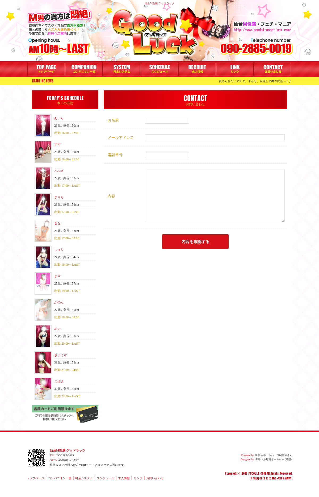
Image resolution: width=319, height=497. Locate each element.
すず (57, 144)
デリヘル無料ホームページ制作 (273, 459)
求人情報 (197, 69)
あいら (59, 118)
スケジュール (159, 69)
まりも (59, 197)
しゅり (59, 250)
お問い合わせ (272, 69)
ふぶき (59, 171)
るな (57, 223)
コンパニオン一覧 (84, 69)
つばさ (59, 381)
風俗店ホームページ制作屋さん (273, 455)
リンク (235, 69)
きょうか (60, 355)
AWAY (288, 478)
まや (57, 276)
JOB (279, 478)
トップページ (46, 69)
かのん (59, 302)
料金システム (121, 69)
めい (57, 329)
